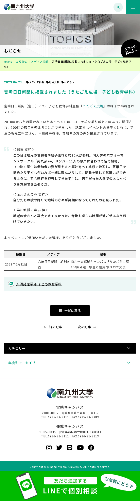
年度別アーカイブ (22, 362)
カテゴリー (16, 348)
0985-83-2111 (58, 417)
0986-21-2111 (58, 436)
